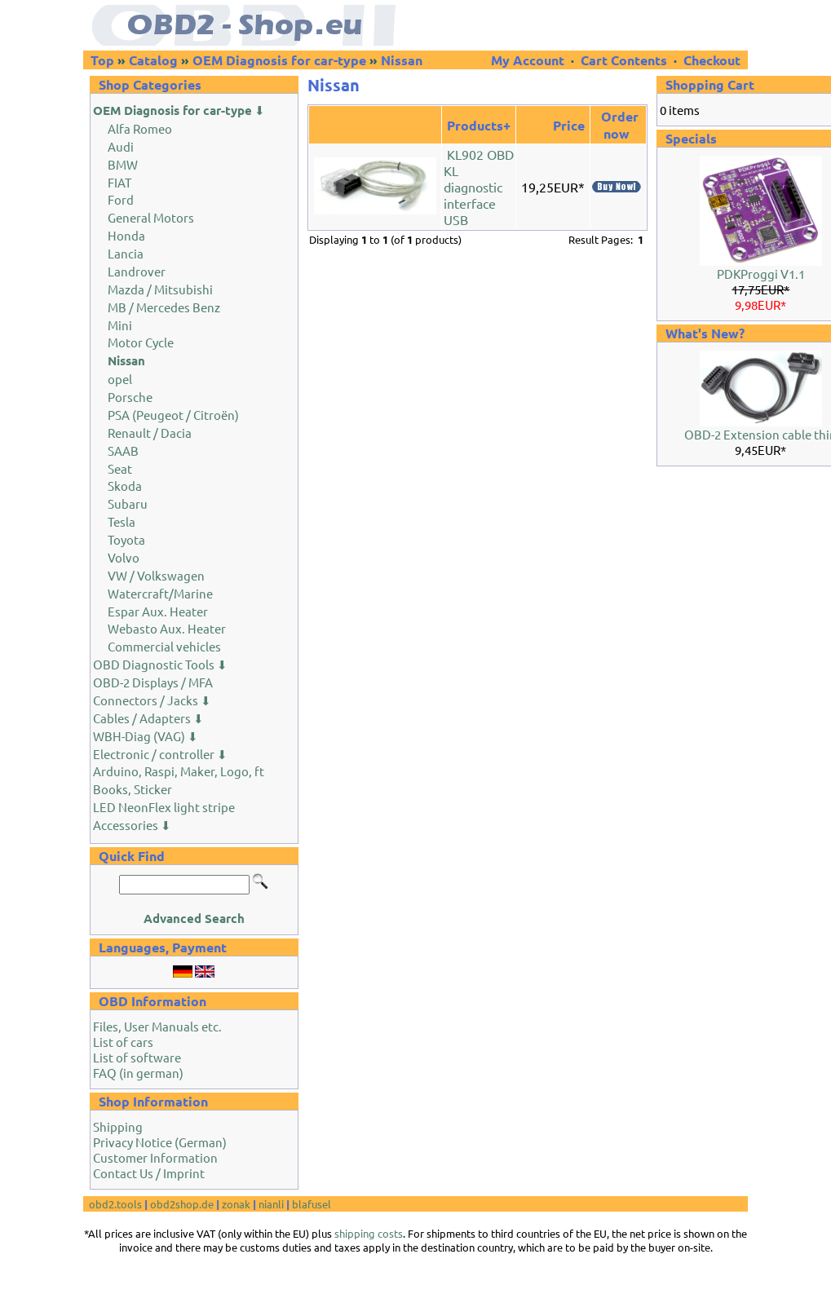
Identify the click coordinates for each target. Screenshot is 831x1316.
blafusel (311, 1204)
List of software (137, 1057)
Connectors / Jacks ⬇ (152, 700)
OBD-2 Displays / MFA (153, 682)
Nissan (401, 59)
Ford (121, 199)
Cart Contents (624, 59)
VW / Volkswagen (156, 575)
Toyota (126, 539)
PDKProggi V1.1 (761, 273)
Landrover (137, 271)
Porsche (130, 396)
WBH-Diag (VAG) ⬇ (145, 736)
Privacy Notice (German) (160, 1142)
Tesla (121, 521)
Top (102, 59)
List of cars (123, 1041)
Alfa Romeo (140, 128)
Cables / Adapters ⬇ (148, 718)
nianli (271, 1204)
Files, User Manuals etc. (157, 1026)
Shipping (118, 1126)
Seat (120, 468)
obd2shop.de (182, 1204)
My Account (529, 59)
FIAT (119, 182)
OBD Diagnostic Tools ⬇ (160, 664)
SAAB (123, 450)
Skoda (125, 485)
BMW (123, 164)
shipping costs (368, 1233)
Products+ (479, 125)
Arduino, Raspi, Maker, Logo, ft (178, 771)
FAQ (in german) (138, 1072)
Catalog (153, 59)
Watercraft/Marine (160, 593)
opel (120, 378)
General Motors (151, 217)
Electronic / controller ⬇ (160, 754)
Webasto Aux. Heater (167, 628)
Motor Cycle (141, 342)
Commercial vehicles (164, 646)
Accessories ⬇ (132, 824)
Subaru (128, 503)
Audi (121, 146)
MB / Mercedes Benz (164, 307)
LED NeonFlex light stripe (164, 807)
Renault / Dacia (150, 432)
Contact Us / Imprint (149, 1173)
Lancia (126, 253)
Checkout (711, 59)
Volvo (123, 557)
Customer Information (155, 1157)
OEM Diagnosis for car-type (279, 59)
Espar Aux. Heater (158, 611)
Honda (126, 235)
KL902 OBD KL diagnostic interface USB (479, 186)
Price (569, 125)
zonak (236, 1204)
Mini (120, 325)
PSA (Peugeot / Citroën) (173, 414)
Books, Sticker (132, 789)
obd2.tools (115, 1204)
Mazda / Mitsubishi (160, 289)
